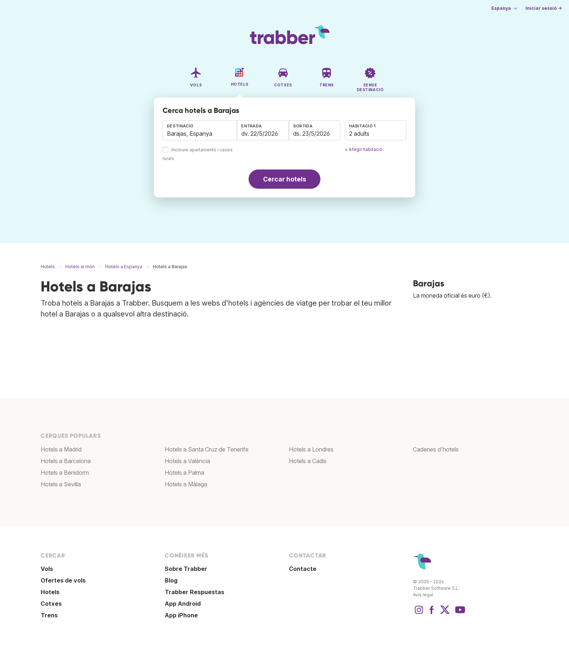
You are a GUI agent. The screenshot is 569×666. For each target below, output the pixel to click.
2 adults (359, 133)
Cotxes (51, 603)
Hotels (50, 592)
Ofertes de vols (63, 580)
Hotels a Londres (311, 449)
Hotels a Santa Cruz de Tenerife (207, 449)
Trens (49, 615)
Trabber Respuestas (194, 592)
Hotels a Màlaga (186, 484)
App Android (183, 603)
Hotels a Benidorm (65, 472)
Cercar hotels (284, 179)
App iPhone (181, 615)
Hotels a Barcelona (66, 461)
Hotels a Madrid (61, 449)
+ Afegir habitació (363, 149)
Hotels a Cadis (308, 461)
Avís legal (423, 594)
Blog (171, 580)
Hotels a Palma (184, 472)
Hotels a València (187, 461)
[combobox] (200, 130)
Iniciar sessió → (543, 8)
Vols (47, 568)
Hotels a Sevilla (61, 484)
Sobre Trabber (186, 568)
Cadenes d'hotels (436, 449)
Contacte (302, 568)
